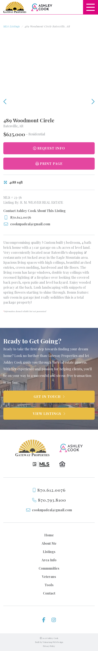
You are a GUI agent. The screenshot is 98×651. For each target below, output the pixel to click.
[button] (49, 164)
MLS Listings (11, 26)
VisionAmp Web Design (53, 642)
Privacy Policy (49, 646)
